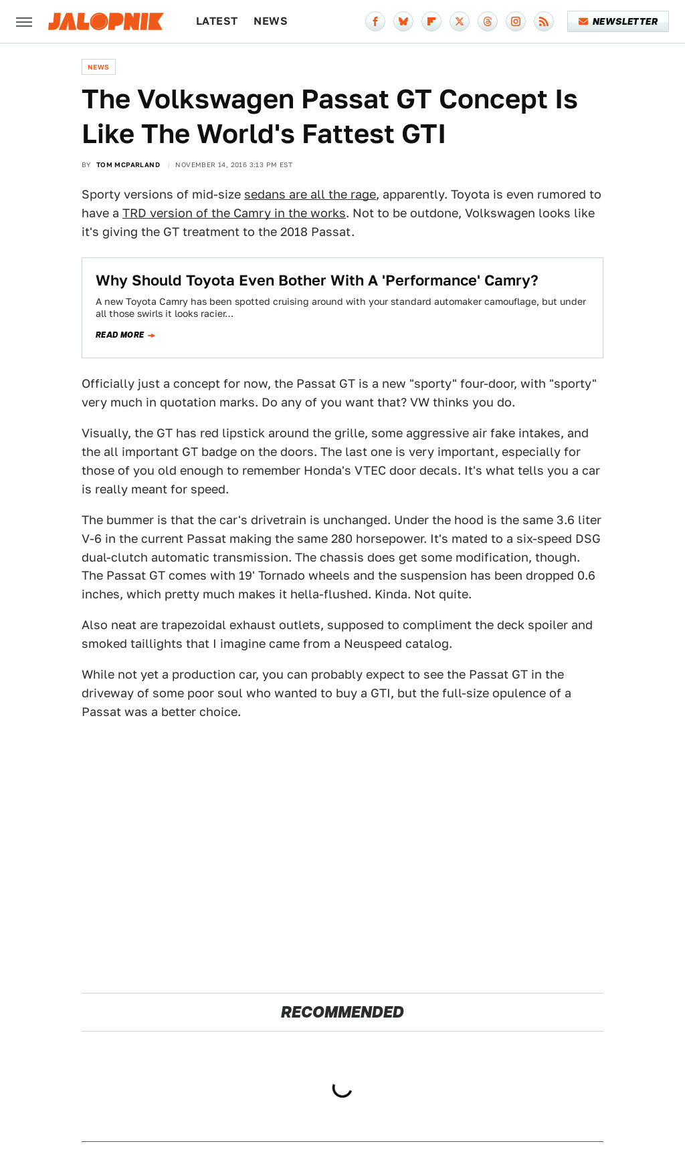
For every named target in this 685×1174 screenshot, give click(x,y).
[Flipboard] (431, 21)
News (271, 21)
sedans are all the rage (310, 194)
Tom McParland (128, 164)
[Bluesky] (403, 21)
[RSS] (544, 21)
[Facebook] (375, 21)
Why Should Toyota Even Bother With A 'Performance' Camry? (317, 280)
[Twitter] (460, 21)
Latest (216, 21)
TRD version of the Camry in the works (234, 213)
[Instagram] (516, 21)
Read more (120, 335)
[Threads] (488, 21)
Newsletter (618, 21)
